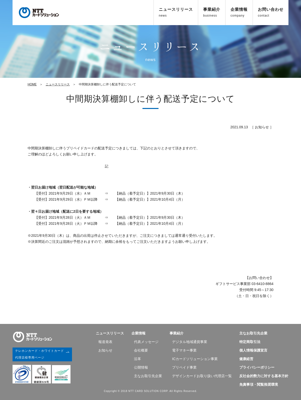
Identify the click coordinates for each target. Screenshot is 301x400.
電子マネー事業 (184, 350)
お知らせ (105, 350)
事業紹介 (211, 12)
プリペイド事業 (184, 367)
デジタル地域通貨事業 (189, 342)
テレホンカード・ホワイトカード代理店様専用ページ (39, 353)
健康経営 (246, 359)
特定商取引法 (249, 342)
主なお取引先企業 (148, 376)
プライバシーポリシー (256, 367)
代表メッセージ (146, 342)
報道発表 (105, 342)
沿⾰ (137, 359)
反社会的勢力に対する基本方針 (263, 376)
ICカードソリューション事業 (195, 359)
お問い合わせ (270, 12)
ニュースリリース (176, 12)
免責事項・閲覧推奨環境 (258, 384)
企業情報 (239, 12)
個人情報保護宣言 (253, 350)
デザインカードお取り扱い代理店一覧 (202, 376)
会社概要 (141, 350)
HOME (32, 84)
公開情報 (141, 367)
